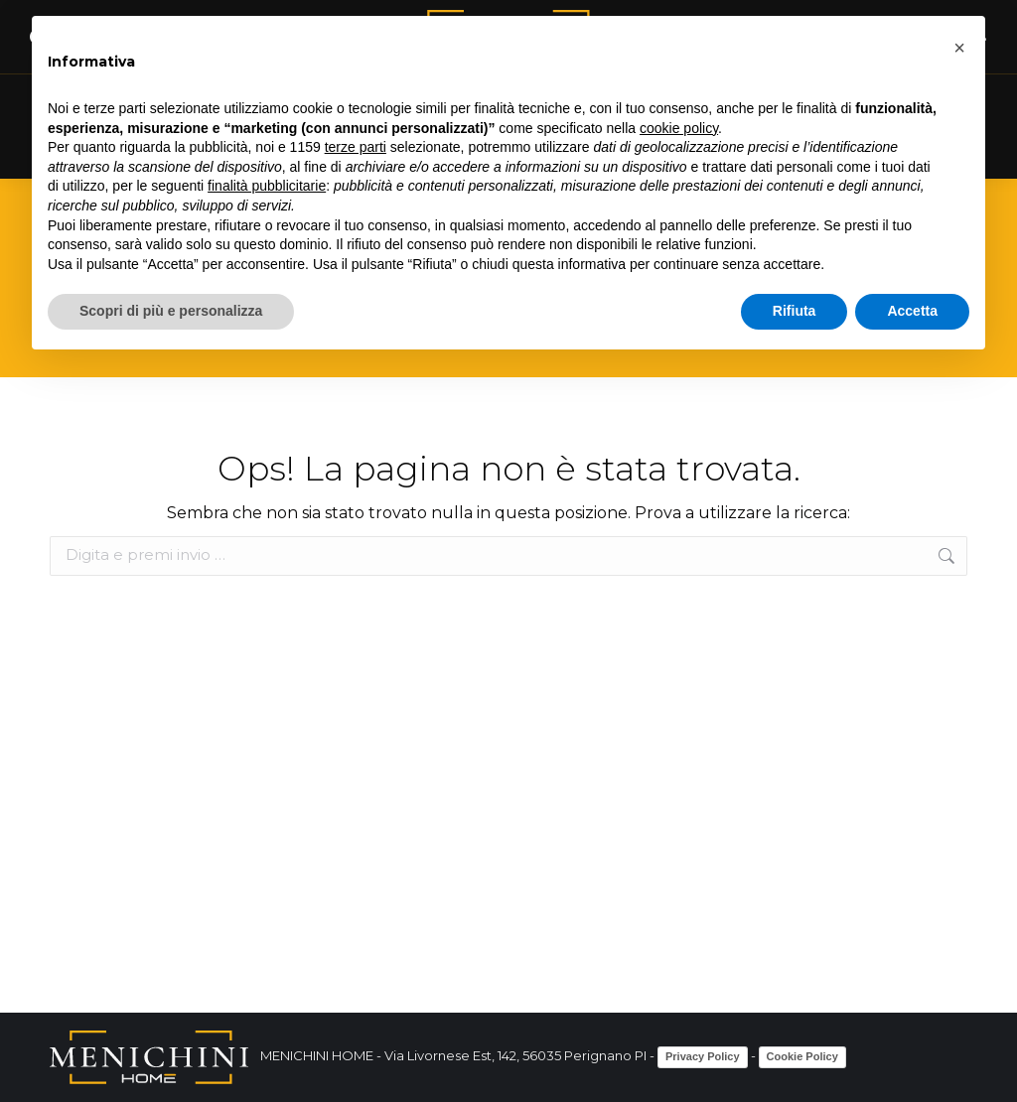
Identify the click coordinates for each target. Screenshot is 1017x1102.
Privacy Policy (702, 1056)
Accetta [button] (912, 311)
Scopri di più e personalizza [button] (170, 311)
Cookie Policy (802, 1056)
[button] (959, 48)
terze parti (355, 147)
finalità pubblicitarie (267, 186)
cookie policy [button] (679, 128)
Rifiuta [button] (794, 311)
